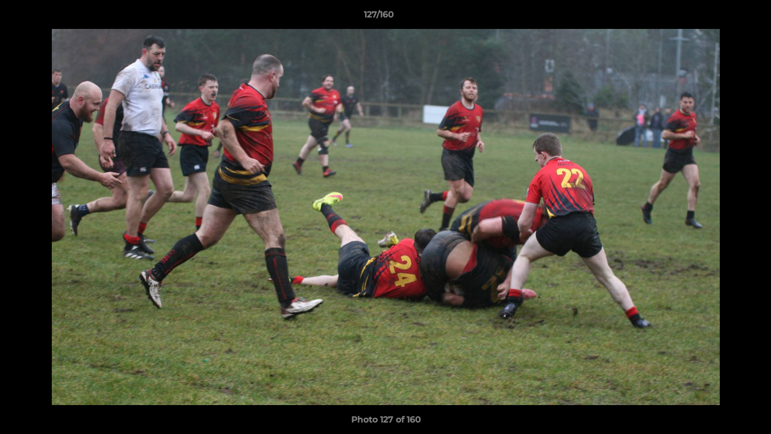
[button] (720, 17)
